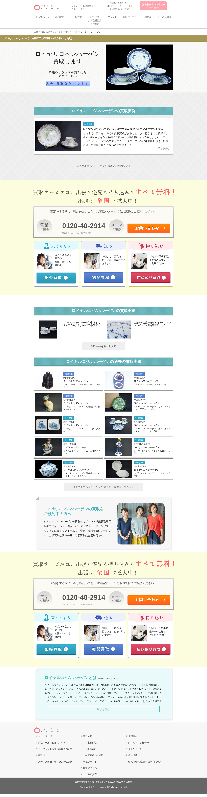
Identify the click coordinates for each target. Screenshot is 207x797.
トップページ (42, 17)
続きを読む (103, 712)
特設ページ (44, 758)
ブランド (112, 17)
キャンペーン (135, 752)
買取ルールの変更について (52, 745)
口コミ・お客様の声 (138, 745)
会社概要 (132, 758)
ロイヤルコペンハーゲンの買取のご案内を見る (103, 166)
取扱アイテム (130, 17)
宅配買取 (77, 17)
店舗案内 (132, 739)
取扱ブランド (90, 764)
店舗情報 (147, 17)
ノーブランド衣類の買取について (55, 752)
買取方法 (87, 739)
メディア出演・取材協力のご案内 (95, 20)
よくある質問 (164, 17)
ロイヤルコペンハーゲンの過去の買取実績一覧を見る (103, 489)
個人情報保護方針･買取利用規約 (145, 764)
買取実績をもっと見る (103, 347)
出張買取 (60, 17)
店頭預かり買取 (95, 758)
